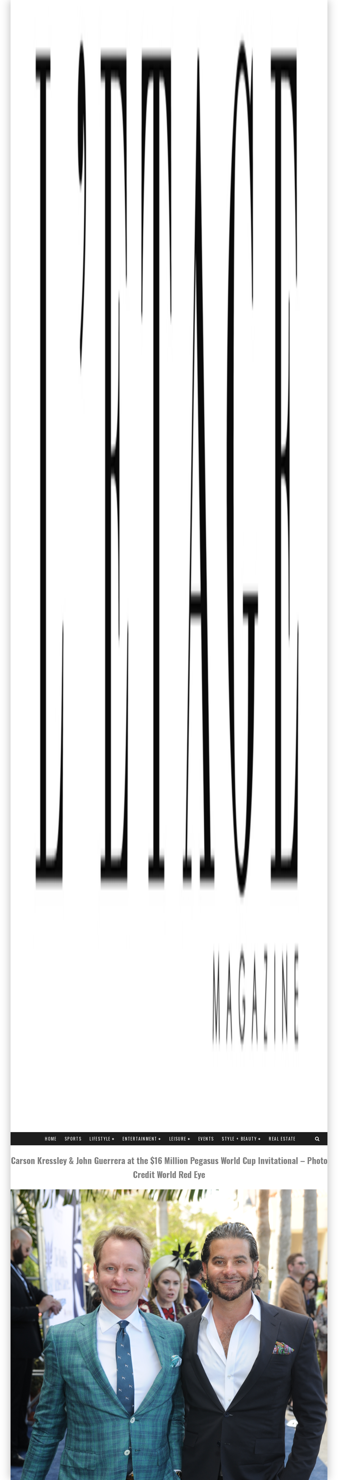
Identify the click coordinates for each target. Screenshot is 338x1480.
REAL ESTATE (282, 1139)
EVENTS (206, 1139)
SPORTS (73, 1139)
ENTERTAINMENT (140, 1139)
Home (51, 1139)
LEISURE (177, 1139)
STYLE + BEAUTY (239, 1139)
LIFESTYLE (100, 1139)
